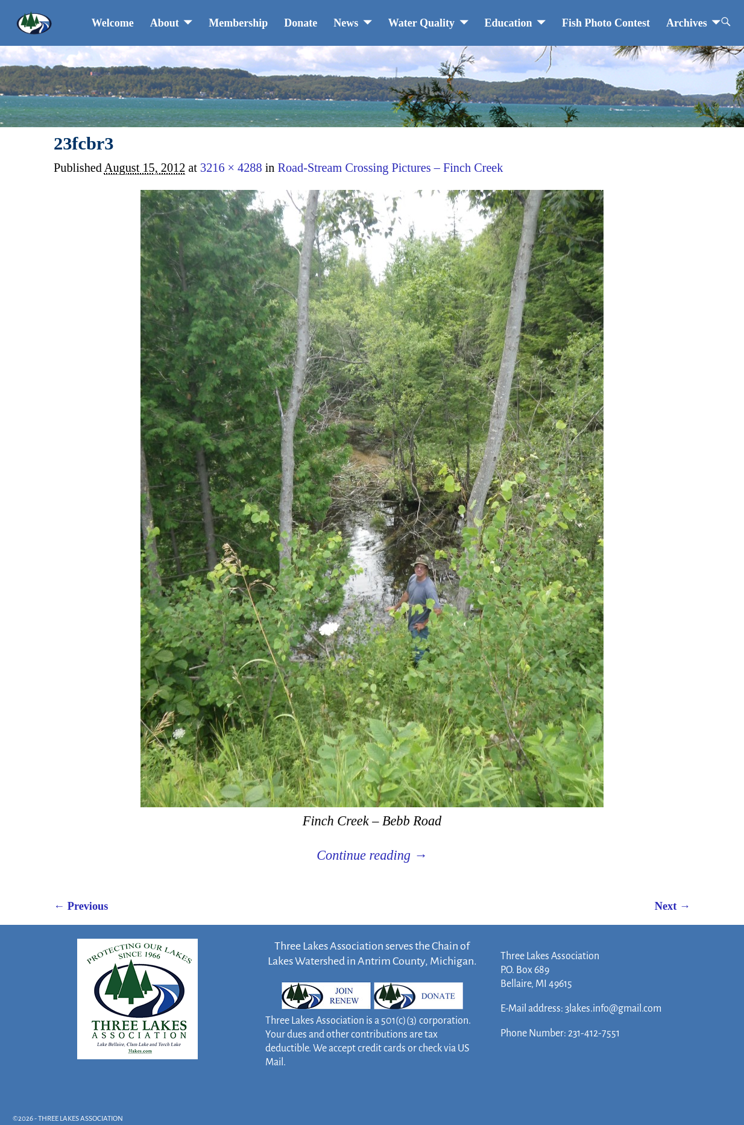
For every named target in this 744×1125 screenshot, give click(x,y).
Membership (238, 23)
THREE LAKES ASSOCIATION (80, 1119)
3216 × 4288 (231, 167)
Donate (300, 23)
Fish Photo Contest (606, 23)
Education (508, 23)
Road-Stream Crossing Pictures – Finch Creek (390, 167)
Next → (672, 906)
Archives (686, 23)
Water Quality (421, 23)
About (164, 23)
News (345, 23)
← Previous (81, 906)
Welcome (113, 23)
